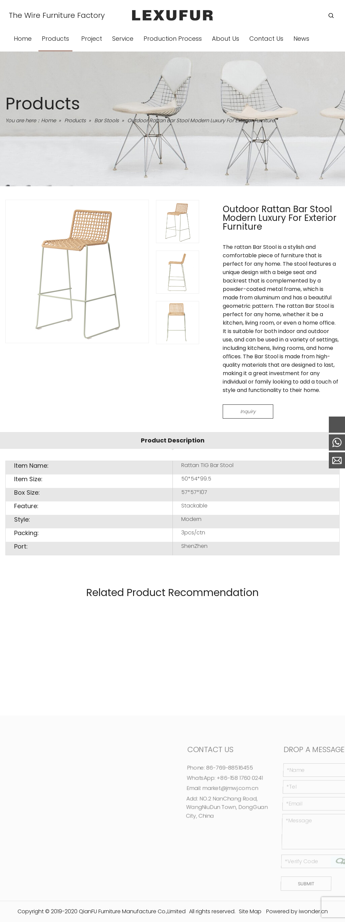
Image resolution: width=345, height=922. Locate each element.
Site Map (250, 911)
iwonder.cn (313, 911)
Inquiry (248, 411)
